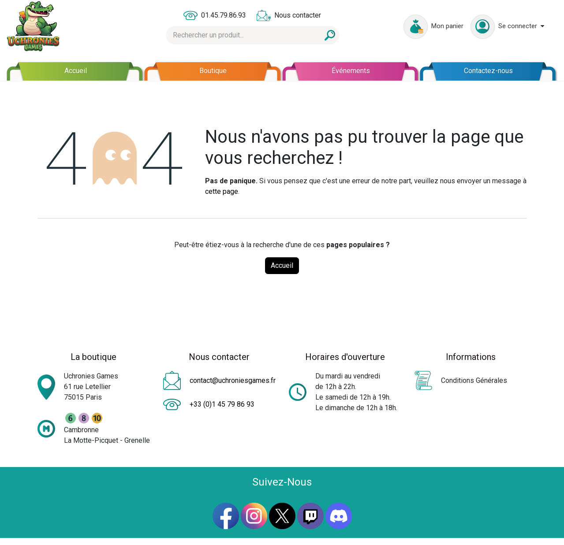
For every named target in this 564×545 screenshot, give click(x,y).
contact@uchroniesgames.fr (233, 380)
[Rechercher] (330, 35)
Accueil (282, 265)
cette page (221, 191)
